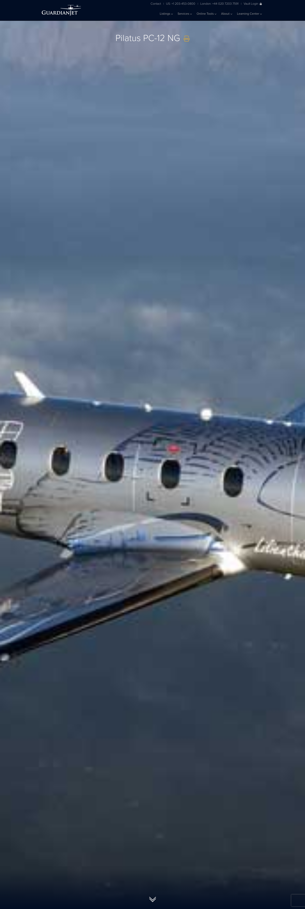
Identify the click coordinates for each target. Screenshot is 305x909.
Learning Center (249, 14)
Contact (156, 3)
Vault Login (253, 3)
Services (185, 14)
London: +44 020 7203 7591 (219, 3)
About (226, 14)
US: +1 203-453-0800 (180, 3)
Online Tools (206, 14)
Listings (166, 14)
